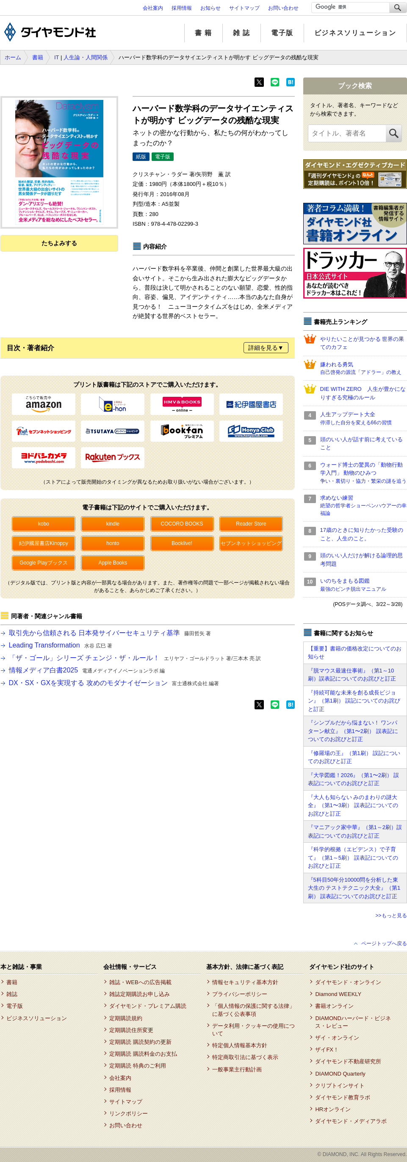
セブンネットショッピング (251, 543)
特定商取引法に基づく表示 (245, 1057)
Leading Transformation (61, 645)
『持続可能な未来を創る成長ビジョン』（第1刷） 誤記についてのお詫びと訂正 (354, 700)
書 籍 (203, 32)
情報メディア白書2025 (87, 670)
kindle (112, 524)
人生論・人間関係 (86, 57)
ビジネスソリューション (355, 32)
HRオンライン (333, 1109)
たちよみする (59, 243)
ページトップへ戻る (384, 943)
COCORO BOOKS (182, 524)
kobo (43, 524)
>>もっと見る (391, 916)
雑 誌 (241, 32)
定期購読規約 (125, 1018)
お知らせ (210, 8)
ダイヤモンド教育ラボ (342, 1097)
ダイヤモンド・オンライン (348, 982)
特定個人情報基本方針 (239, 1045)
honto (112, 543)
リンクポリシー (128, 1113)
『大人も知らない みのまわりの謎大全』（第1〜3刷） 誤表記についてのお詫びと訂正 (353, 805)
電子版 (282, 32)
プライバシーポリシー (239, 994)
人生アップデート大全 (363, 418)
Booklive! (182, 543)
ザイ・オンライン (337, 1038)
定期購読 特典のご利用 (137, 1065)
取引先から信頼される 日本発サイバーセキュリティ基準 (110, 632)
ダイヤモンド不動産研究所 (348, 1061)
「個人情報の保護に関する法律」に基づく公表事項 (253, 1010)
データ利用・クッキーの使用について (253, 1030)
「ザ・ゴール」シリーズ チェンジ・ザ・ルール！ (135, 657)
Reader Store (251, 524)
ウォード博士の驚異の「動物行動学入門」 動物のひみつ (363, 473)
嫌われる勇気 (363, 368)
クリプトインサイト (340, 1085)
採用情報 (182, 8)
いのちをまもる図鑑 (363, 585)
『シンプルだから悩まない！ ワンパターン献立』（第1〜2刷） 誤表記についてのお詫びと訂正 (353, 730)
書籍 (37, 57)
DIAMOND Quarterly (340, 1074)
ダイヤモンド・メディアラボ (351, 1121)
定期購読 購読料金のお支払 (143, 1054)
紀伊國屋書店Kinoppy (43, 543)
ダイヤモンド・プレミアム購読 (147, 1006)
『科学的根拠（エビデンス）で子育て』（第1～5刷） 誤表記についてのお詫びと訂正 (353, 857)
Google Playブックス (43, 563)
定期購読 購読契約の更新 (140, 1042)
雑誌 (11, 994)
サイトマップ (244, 8)
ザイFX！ (327, 1049)
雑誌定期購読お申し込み (139, 994)
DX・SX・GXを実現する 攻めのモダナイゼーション (114, 682)
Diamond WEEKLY (338, 994)
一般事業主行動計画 (237, 1069)
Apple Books (113, 563)
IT (56, 57)
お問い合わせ (283, 8)
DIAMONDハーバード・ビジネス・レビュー (352, 1022)
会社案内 (153, 8)
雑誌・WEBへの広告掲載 (140, 982)
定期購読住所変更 (131, 1030)
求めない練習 (363, 506)
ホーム (13, 57)
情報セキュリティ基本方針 (245, 982)
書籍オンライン (334, 1006)
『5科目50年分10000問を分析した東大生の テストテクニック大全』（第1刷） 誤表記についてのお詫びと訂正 (354, 888)
